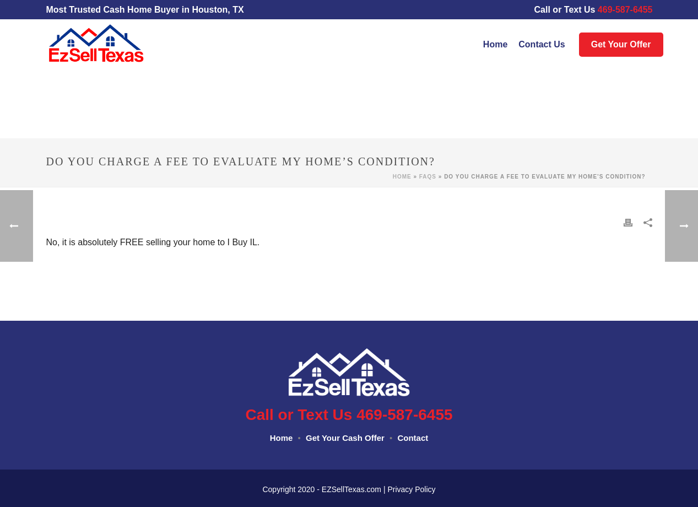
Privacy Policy (411, 489)
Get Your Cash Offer (345, 438)
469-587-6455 (630, 9)
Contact (412, 438)
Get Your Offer (621, 44)
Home (495, 44)
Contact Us (541, 44)
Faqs (427, 177)
